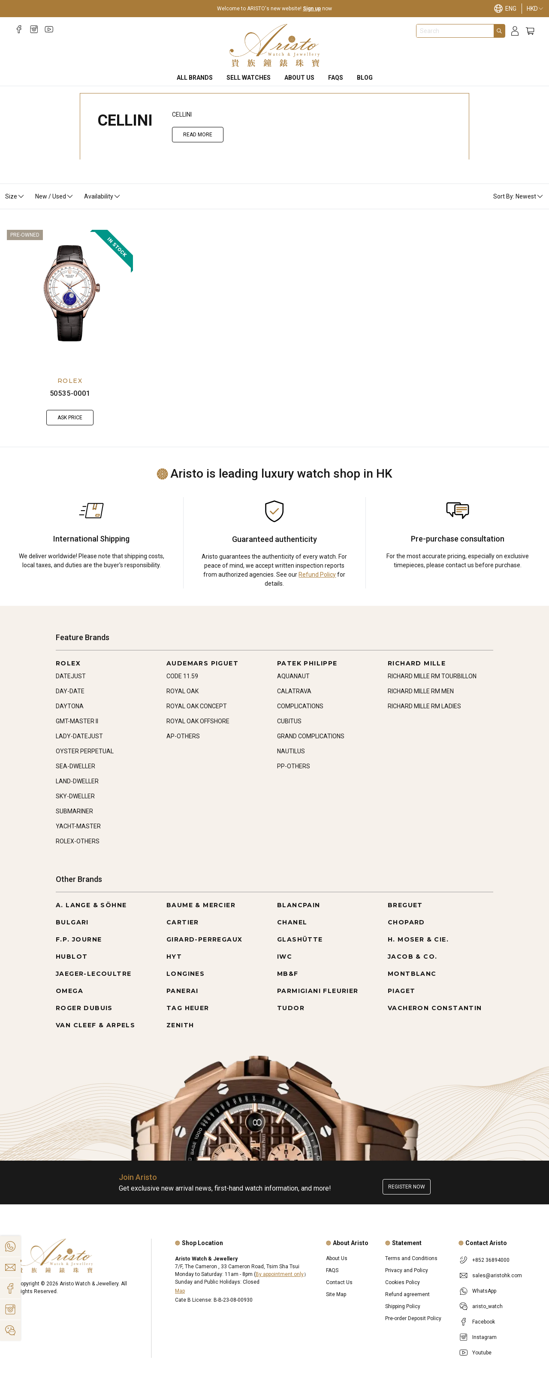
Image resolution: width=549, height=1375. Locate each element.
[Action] (10, 1330)
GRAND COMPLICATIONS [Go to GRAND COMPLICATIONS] (310, 736)
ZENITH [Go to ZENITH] (180, 1025)
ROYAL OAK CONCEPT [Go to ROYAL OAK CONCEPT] (196, 706)
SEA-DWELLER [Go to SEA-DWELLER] (75, 766)
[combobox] (455, 30)
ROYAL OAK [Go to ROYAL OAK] (182, 691)
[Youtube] (49, 29)
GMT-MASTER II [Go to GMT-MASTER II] (77, 721)
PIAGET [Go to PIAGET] (401, 991)
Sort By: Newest (518, 196)
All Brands (195, 77)
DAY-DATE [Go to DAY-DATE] (70, 691)
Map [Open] (180, 1291)
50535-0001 (70, 393)
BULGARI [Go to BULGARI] (72, 922)
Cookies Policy (402, 1282)
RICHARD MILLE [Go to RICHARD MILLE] (417, 663)
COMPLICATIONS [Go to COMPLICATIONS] (300, 706)
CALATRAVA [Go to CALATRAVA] (294, 691)
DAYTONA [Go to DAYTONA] (70, 706)
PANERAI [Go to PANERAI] (182, 991)
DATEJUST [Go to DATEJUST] (71, 676)
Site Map (336, 1294)
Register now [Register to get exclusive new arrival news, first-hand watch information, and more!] (406, 1187)
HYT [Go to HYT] (174, 956)
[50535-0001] (70, 296)
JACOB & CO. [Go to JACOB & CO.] (412, 956)
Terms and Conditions (411, 1258)
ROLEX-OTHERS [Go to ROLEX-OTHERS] (78, 841)
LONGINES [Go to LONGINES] (185, 974)
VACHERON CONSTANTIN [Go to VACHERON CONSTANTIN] (435, 1008)
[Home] (274, 45)
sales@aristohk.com (497, 1276)
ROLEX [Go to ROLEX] (68, 663)
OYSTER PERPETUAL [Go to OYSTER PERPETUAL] (85, 751)
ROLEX (69, 381)
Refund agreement (407, 1294)
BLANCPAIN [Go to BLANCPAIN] (298, 905)
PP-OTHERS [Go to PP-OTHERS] (293, 766)
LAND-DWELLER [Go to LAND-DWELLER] (77, 781)
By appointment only (280, 1274)
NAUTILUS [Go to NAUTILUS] (291, 751)
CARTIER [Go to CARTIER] (182, 922)
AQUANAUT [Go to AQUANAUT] (293, 676)
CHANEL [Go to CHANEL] (292, 922)
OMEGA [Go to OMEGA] (69, 991)
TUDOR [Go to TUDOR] (291, 1008)
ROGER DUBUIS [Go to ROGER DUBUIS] (84, 1008)
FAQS (335, 77)
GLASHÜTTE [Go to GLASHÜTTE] (300, 939)
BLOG (365, 77)
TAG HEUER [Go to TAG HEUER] (187, 1008)
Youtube (482, 1353)
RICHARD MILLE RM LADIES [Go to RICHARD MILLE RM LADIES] (424, 706)
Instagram (484, 1337)
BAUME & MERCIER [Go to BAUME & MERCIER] (200, 905)
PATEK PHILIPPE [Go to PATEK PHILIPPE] (307, 663)
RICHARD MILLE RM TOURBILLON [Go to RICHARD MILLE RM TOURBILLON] (432, 676)
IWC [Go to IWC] (284, 956)
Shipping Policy (402, 1306)
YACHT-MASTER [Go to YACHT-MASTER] (78, 826)
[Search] (499, 30)
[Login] (515, 31)
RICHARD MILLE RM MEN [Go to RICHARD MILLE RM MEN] (421, 691)
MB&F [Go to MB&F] (288, 974)
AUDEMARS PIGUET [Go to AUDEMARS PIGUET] (202, 663)
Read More (197, 135)
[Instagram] (34, 29)
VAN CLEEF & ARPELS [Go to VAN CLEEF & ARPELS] (95, 1025)
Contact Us (339, 1282)
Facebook (483, 1322)
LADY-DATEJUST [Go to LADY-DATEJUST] (79, 736)
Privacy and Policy (406, 1270)
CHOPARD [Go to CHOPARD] (406, 922)
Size (15, 196)
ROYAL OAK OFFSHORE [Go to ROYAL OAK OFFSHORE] (197, 721)
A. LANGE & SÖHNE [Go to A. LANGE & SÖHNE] (91, 905)
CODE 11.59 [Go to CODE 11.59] (182, 676)
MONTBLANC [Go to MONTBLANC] (412, 974)
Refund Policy (317, 574)
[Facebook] (19, 29)
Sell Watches (248, 77)
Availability (102, 196)
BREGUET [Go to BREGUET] (405, 905)
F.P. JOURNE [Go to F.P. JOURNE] (79, 939)
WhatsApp (484, 1291)
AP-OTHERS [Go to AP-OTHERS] (183, 736)
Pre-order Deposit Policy (413, 1318)
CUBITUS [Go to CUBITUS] (289, 721)
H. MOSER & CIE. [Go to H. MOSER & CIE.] (418, 939)
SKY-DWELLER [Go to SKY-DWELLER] (75, 796)
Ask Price (69, 418)
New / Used (54, 196)
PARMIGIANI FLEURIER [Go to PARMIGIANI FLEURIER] (318, 991)
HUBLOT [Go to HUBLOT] (71, 956)
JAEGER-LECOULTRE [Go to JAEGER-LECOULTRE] (93, 974)
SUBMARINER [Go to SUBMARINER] (74, 811)
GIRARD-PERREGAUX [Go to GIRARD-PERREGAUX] (204, 939)
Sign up (312, 9)
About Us (299, 77)
